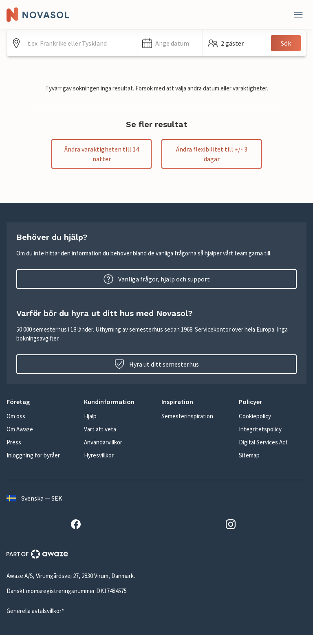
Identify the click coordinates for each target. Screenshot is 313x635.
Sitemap (249, 455)
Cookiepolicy (255, 416)
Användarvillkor (103, 442)
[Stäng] (298, 15)
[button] (169, 43)
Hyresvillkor (99, 455)
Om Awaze (20, 429)
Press (14, 442)
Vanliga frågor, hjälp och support (157, 279)
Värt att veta (100, 429)
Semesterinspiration (187, 416)
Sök (286, 43)
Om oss (16, 416)
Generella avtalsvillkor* (35, 611)
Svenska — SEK (34, 498)
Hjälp (90, 416)
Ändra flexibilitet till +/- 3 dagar (211, 154)
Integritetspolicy (260, 429)
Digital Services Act (263, 442)
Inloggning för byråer (33, 455)
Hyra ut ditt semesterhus (157, 364)
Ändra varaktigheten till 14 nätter (101, 154)
